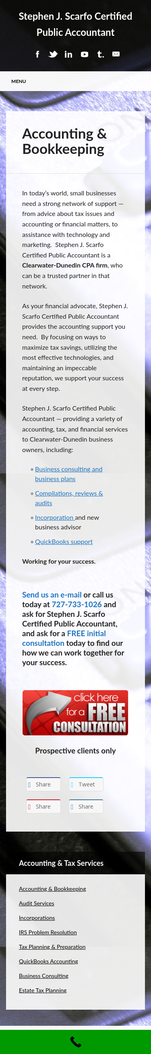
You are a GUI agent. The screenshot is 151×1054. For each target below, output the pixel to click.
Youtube (85, 54)
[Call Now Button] (75, 1042)
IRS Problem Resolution (48, 932)
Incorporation (55, 517)
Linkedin (68, 54)
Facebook (37, 54)
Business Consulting (43, 975)
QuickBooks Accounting (48, 961)
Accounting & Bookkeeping (52, 888)
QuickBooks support (64, 541)
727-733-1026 (76, 604)
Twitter (53, 54)
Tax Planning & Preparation (52, 946)
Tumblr (100, 54)
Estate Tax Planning (42, 990)
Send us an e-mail (52, 594)
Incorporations (37, 917)
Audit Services (36, 903)
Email (116, 54)
